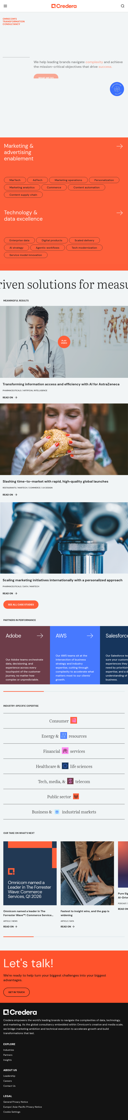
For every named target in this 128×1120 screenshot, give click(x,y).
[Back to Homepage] (64, 6)
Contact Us (9, 1085)
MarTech (15, 183)
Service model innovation (26, 258)
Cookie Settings (11, 1111)
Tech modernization (84, 250)
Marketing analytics (22, 190)
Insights (7, 1059)
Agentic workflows (47, 250)
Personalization (104, 183)
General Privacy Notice (15, 1101)
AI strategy (17, 250)
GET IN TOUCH (16, 995)
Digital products (52, 243)
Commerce (54, 190)
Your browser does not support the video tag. (64, 113)
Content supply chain (23, 197)
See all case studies (21, 607)
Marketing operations (68, 183)
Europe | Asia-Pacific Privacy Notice (22, 1106)
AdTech (37, 183)
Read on (10, 400)
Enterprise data (19, 243)
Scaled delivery (84, 243)
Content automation (87, 190)
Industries (8, 1049)
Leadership (9, 1075)
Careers (7, 1080)
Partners (7, 1054)
